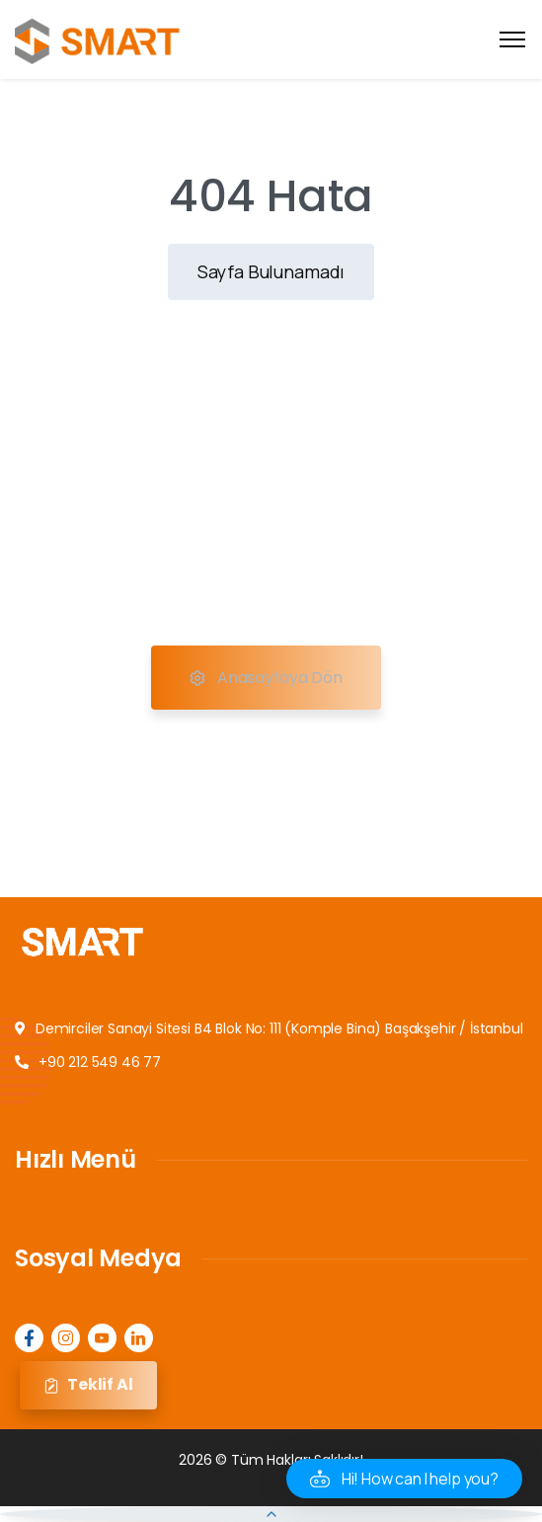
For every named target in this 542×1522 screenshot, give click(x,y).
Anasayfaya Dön (266, 678)
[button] (404, 1478)
